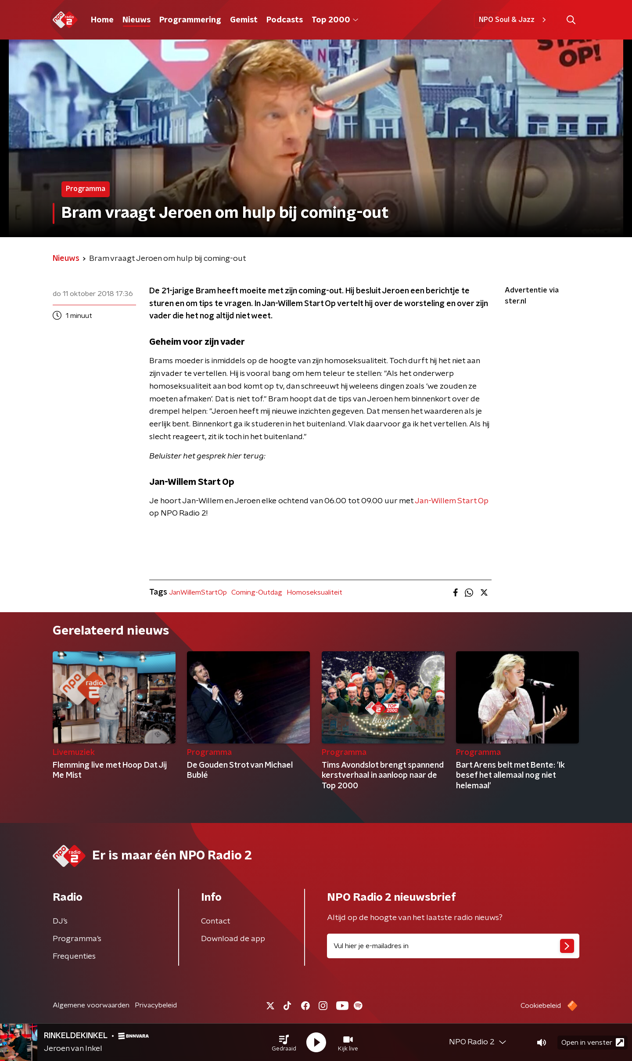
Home (102, 20)
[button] (284, 1043)
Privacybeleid (156, 1005)
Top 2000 (335, 20)
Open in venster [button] (592, 1042)
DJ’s (60, 921)
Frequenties (74, 956)
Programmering (190, 20)
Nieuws (136, 20)
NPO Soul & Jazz (514, 19)
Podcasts (284, 20)
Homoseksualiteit (314, 592)
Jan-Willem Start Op (451, 501)
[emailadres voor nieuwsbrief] (453, 946)
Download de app (233, 939)
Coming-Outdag (256, 592)
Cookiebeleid (541, 1005)
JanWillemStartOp (198, 592)
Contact (215, 921)
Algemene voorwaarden (91, 1005)
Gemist (244, 20)
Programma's (77, 939)
